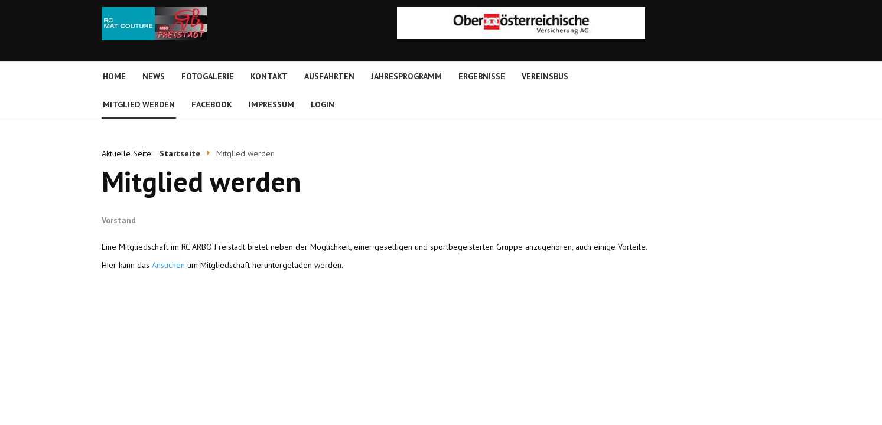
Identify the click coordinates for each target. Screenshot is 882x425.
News (153, 76)
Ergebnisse (481, 76)
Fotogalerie (207, 76)
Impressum (271, 104)
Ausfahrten (329, 76)
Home (114, 76)
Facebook (211, 104)
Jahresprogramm (406, 76)
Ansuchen (168, 265)
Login (322, 104)
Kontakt (269, 76)
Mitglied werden (139, 104)
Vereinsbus (545, 76)
